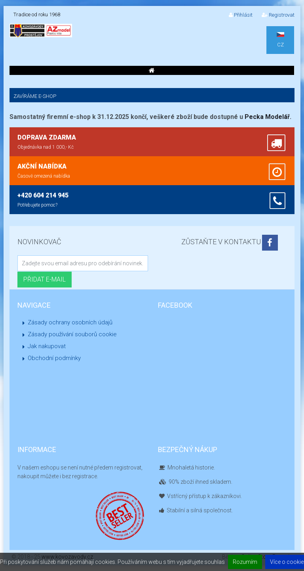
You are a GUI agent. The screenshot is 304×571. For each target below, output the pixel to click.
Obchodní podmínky (54, 358)
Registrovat (278, 15)
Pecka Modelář (267, 117)
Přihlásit (241, 15)
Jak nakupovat (47, 346)
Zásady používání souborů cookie (72, 334)
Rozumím (245, 562)
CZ (280, 40)
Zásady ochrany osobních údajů (70, 322)
